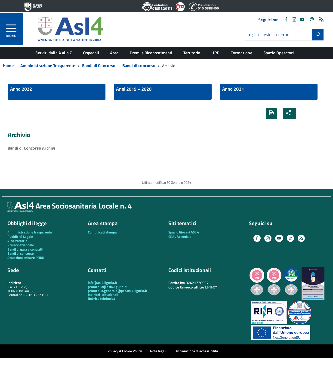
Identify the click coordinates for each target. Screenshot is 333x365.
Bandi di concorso (20, 253)
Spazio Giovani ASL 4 (183, 232)
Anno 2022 (21, 88)
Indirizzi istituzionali (103, 294)
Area (114, 53)
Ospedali (91, 53)
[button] (303, 113)
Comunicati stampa (102, 232)
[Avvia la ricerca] (318, 34)
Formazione (241, 53)
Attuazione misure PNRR (25, 257)
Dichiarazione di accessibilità (196, 351)
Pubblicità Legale (20, 236)
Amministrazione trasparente (29, 232)
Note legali (158, 351)
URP (215, 53)
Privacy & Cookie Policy (125, 351)
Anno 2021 (233, 88)
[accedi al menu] (14, 30)
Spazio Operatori (278, 53)
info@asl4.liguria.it (102, 282)
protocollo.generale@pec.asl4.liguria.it (117, 290)
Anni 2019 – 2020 (133, 88)
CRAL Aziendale (179, 236)
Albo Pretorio (17, 240)
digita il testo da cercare (269, 34)
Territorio (191, 53)
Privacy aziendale (20, 245)
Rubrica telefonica (101, 298)
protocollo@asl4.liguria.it (107, 286)
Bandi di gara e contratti (25, 249)
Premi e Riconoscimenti (151, 53)
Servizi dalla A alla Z (53, 53)
